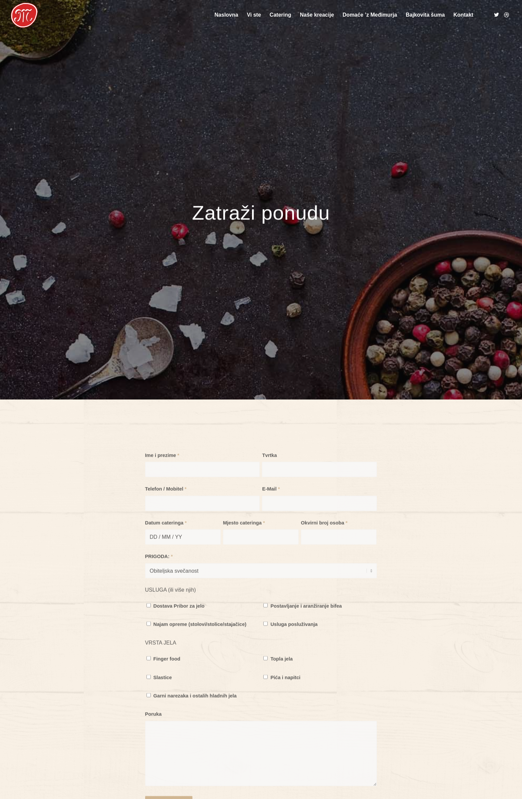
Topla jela (281, 720)
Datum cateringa (166, 584)
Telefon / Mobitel (166, 550)
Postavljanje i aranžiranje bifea (306, 667)
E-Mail (271, 550)
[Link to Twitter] (497, 15)
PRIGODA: (159, 617)
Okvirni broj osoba (324, 584)
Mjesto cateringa (244, 584)
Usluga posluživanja (294, 685)
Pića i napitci (285, 738)
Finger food (166, 720)
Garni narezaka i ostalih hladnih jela (195, 757)
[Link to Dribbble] (507, 15)
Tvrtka (269, 516)
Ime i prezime (162, 516)
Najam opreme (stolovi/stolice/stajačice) (200, 685)
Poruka (153, 775)
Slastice (162, 738)
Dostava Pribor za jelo (179, 667)
